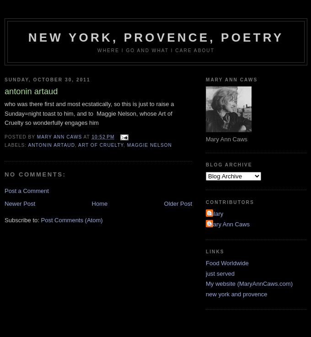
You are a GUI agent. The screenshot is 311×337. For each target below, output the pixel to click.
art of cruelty (100, 145)
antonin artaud (51, 145)
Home (100, 203)
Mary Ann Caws (229, 224)
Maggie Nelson (149, 145)
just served (220, 273)
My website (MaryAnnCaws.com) (249, 283)
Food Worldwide (227, 263)
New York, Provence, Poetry (156, 37)
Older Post (178, 203)
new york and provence (236, 294)
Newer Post (20, 203)
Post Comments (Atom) (72, 220)
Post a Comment (27, 190)
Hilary (215, 213)
